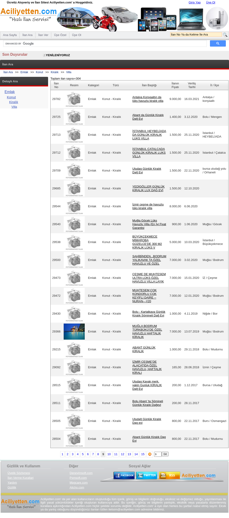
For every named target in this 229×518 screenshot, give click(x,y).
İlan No (56, 85)
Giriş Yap (195, 2)
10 (109, 454)
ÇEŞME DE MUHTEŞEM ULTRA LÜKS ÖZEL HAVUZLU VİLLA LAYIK (149, 277)
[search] (104, 44)
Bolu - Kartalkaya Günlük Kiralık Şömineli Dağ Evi (148, 313)
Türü (116, 85)
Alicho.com (77, 487)
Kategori (93, 85)
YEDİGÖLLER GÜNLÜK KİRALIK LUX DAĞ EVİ (148, 188)
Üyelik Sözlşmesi (19, 473)
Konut (39, 72)
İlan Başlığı (149, 85)
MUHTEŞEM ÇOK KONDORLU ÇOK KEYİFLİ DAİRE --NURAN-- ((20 (144, 295)
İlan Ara (8, 72)
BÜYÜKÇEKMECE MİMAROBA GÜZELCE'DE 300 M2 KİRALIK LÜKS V (147, 242)
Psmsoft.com (78, 477)
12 (122, 454)
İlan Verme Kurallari (20, 477)
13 (129, 454)
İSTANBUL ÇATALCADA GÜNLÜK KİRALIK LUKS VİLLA (149, 152)
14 (136, 454)
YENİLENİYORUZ (58, 55)
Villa (68, 72)
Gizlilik (12, 487)
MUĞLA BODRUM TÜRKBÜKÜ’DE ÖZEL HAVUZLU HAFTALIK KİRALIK (147, 331)
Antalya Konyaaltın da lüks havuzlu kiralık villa (147, 98)
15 (142, 454)
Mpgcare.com (79, 482)
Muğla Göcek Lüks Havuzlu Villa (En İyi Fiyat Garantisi (149, 224)
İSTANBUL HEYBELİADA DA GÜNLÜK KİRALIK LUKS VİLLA (149, 134)
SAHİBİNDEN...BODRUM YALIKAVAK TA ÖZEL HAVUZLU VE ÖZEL (149, 260)
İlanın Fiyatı (175, 85)
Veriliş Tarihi (192, 85)
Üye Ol (210, 2)
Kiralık (54, 72)
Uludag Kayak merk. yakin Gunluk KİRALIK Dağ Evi (147, 385)
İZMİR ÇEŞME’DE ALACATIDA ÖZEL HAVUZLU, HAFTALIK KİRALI (147, 367)
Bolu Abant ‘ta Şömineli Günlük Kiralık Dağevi (147, 403)
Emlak (24, 72)
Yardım (12, 482)
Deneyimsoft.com (81, 473)
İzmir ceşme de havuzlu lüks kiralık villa (148, 206)
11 (115, 454)
